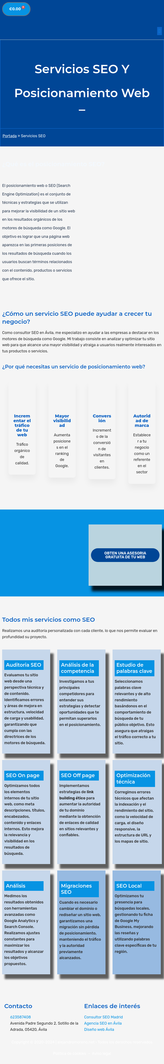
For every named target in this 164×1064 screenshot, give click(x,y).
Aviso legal (101, 1053)
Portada (10, 136)
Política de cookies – (72, 1053)
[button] (159, 31)
